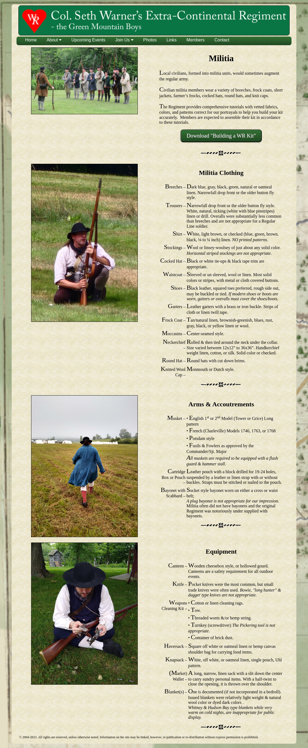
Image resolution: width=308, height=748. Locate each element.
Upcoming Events (88, 40)
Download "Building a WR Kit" (221, 136)
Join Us (124, 40)
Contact (221, 40)
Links (171, 40)
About (54, 40)
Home (31, 40)
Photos (150, 40)
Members (195, 40)
